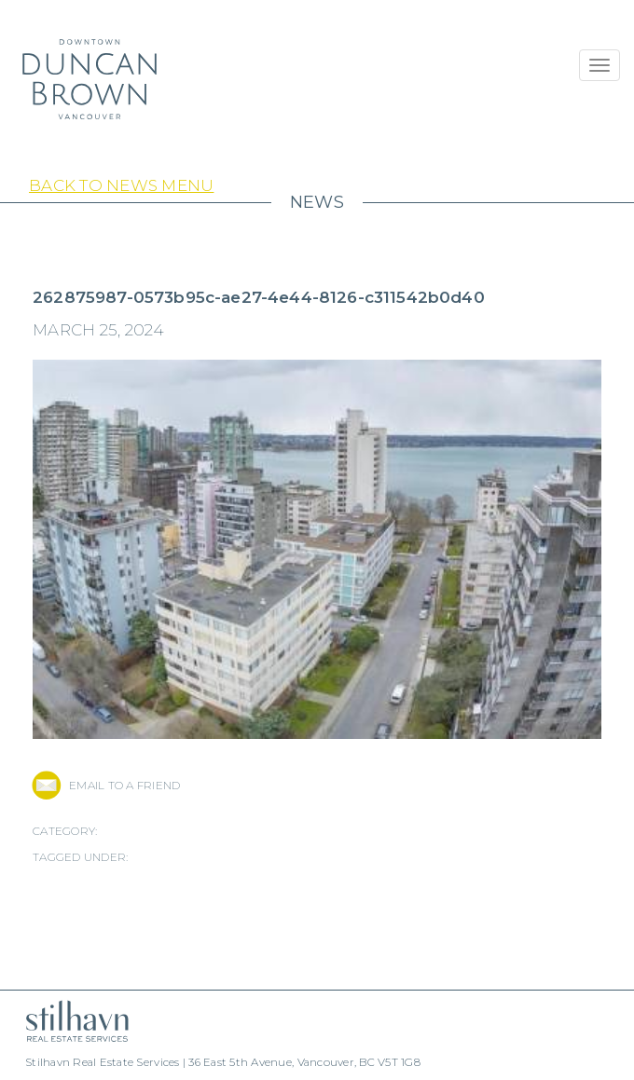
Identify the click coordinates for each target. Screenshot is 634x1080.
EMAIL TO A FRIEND (124, 785)
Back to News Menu (121, 185)
